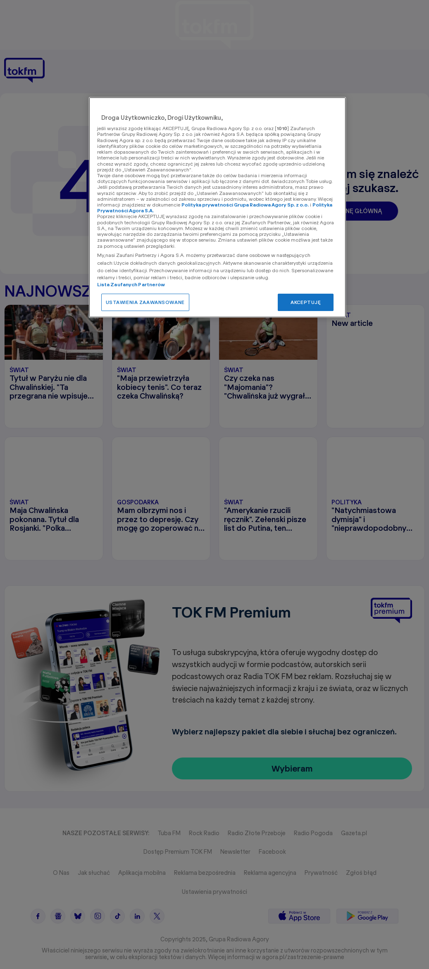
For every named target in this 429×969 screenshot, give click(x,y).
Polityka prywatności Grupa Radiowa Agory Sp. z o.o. (245, 204)
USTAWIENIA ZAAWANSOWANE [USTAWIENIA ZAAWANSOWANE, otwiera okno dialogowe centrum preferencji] (145, 302)
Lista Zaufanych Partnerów (131, 284)
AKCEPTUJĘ (306, 302)
